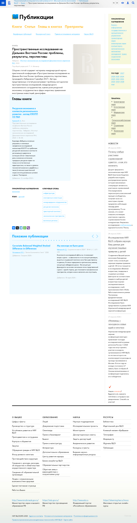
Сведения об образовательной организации (25, 473)
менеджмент (116, 54)
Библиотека (108, 421)
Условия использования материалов (58, 516)
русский (21, 197)
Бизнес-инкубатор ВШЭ (53, 460)
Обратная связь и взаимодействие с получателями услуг (51, 471)
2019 (118, 82)
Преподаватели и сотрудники (25, 437)
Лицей (45, 421)
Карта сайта (68, 520)
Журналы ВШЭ (109, 443)
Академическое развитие (84, 443)
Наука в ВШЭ (88, 34)
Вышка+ (46, 439)
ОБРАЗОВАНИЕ (50, 417)
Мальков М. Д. (62, 250)
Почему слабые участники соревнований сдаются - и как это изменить (117, 158)
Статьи (30, 26)
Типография (108, 434)
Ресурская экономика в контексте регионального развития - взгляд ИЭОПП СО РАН (25, 112)
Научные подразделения (83, 421)
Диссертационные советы (84, 434)
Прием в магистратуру (52, 443)
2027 (122, 73)
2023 (113, 79)
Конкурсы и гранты (81, 448)
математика (115, 51)
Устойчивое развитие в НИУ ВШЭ (24, 431)
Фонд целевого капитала (23, 454)
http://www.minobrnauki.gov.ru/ (25, 500)
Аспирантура (48, 448)
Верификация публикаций (22, 34)
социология (116, 56)
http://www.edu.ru (80, 500)
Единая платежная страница (24, 486)
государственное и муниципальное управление (119, 33)
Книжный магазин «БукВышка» (115, 430)
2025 (117, 76)
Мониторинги (79, 430)
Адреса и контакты (36, 516)
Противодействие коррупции (25, 459)
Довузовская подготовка (53, 426)
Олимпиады (47, 430)
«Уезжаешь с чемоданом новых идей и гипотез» (117, 324)
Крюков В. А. (16, 121)
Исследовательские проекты (85, 426)
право (124, 54)
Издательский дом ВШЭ (113, 426)
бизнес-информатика (116, 26)
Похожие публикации (30, 236)
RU (114, 3)
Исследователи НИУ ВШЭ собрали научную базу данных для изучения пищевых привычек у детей (119, 244)
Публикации (36, 17)
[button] (40, 240)
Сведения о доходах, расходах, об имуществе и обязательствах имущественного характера (26, 465)
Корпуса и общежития (21, 441)
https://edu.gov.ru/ (51, 500)
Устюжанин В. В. (18, 252)
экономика (115, 59)
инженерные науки (118, 43)
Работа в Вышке (18, 490)
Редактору (127, 515)
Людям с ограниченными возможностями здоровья (23, 480)
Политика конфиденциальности (86, 516)
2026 (113, 76)
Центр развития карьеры (53, 456)
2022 (118, 79)
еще (113, 84)
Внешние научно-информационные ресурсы (84, 453)
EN (117, 3)
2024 (122, 76)
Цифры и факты (18, 421)
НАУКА (76, 417)
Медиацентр (108, 439)
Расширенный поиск (43, 34)
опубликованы (125, 225)
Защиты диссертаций (82, 439)
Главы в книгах (50, 26)
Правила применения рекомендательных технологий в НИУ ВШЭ (37, 520)
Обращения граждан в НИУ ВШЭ (26, 450)
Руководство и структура (23, 426)
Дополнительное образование (56, 452)
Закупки (15, 446)
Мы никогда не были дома (70, 245)
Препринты (74, 26)
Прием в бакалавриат (52, 434)
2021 (122, 79)
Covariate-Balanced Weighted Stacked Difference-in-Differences (31, 247)
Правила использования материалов (67, 34)
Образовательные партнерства (56, 465)
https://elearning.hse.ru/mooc (116, 500)
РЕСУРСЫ (108, 417)
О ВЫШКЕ (17, 417)
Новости (113, 143)
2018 (122, 82)
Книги (17, 26)
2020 (113, 82)
